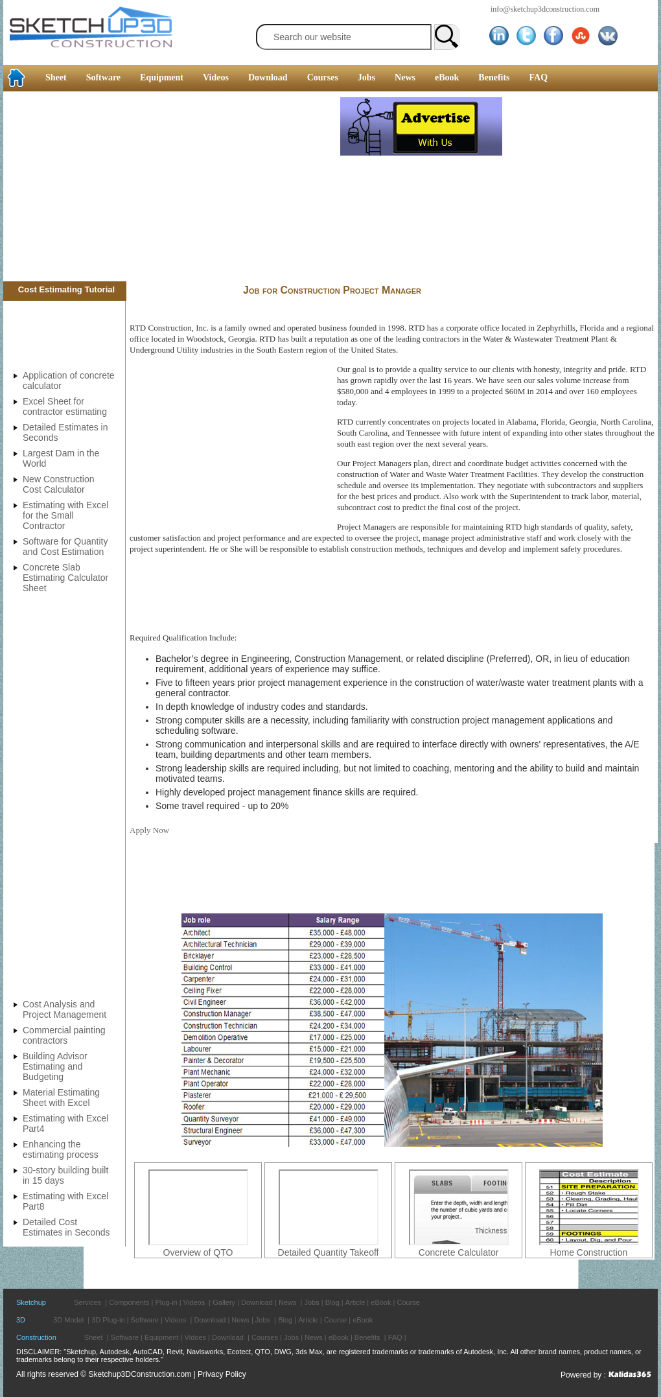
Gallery (224, 1302)
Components (129, 1302)
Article (355, 1302)
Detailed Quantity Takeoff (328, 1252)
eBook (447, 77)
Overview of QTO (198, 1252)
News (405, 77)
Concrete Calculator (459, 1252)
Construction (36, 1337)
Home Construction (589, 1252)
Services (87, 1302)
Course (408, 1302)
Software (103, 77)
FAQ (538, 77)
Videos (216, 77)
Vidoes (195, 1337)
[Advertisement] (171, 188)
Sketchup (31, 1302)
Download (268, 77)
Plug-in (167, 1302)
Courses (322, 77)
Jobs (366, 77)
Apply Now (149, 830)
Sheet (56, 77)
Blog (332, 1302)
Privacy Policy (222, 1374)
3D (20, 1320)
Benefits (493, 77)
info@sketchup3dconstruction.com (545, 9)
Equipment (161, 77)
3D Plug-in (107, 1320)
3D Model (68, 1320)
